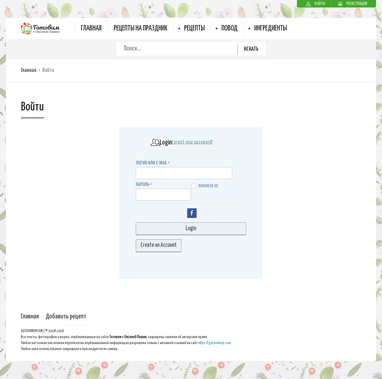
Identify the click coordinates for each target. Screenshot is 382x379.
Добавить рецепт (66, 316)
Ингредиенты (270, 28)
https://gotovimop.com (214, 343)
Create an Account (159, 245)
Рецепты (194, 28)
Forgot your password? (192, 142)
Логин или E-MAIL (151, 163)
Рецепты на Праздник (140, 28)
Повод (229, 28)
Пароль (142, 184)
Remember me (204, 186)
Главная (91, 28)
